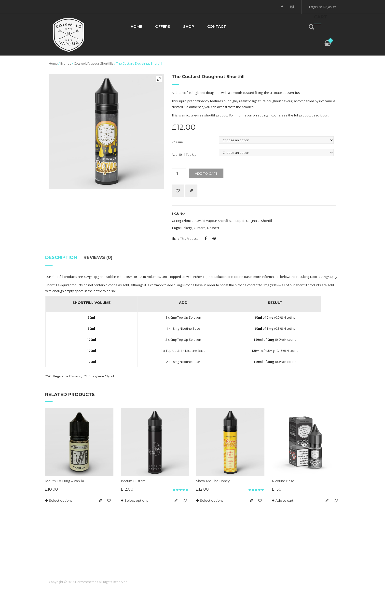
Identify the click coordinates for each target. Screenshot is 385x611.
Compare (191, 191)
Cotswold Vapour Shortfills (93, 63)
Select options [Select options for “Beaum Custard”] (136, 500)
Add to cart (206, 173)
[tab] (62, 259)
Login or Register (322, 6)
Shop (188, 26)
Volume (177, 142)
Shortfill (267, 220)
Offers (162, 26)
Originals (252, 220)
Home (136, 26)
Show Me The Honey (213, 481)
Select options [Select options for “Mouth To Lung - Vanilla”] (60, 500)
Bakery (186, 228)
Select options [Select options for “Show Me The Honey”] (211, 500)
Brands (65, 63)
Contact (216, 26)
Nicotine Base (241, 276)
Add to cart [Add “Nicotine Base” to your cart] (284, 500)
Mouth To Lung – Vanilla (64, 481)
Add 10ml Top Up (184, 154)
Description (61, 257)
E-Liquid (238, 220)
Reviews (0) (97, 257)
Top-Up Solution (215, 276)
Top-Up (171, 350)
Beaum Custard (133, 481)
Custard (200, 228)
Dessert (213, 228)
